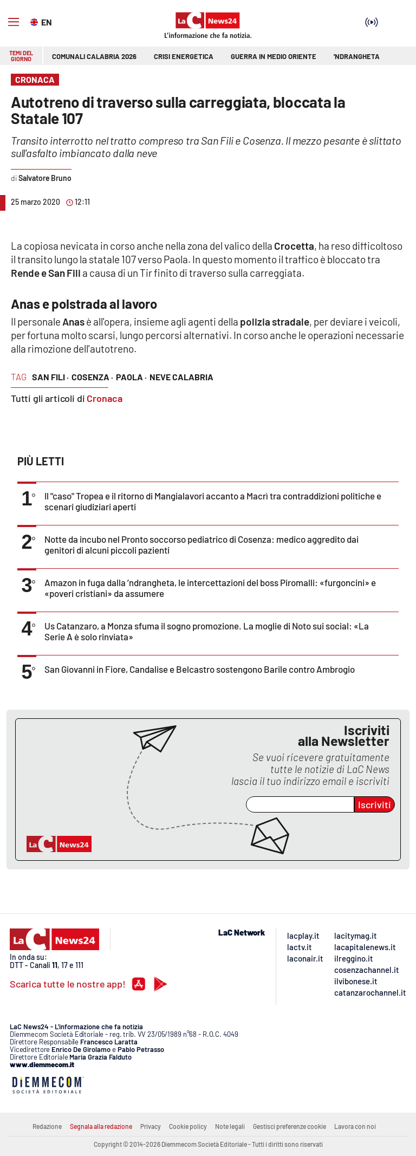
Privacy (150, 1126)
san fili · (50, 377)
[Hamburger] (13, 22)
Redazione (47, 1126)
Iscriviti (374, 804)
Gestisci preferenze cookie (289, 1126)
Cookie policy (188, 1126)
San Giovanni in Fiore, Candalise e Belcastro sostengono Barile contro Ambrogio (199, 669)
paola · (131, 377)
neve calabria (181, 377)
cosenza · (92, 377)
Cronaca (104, 398)
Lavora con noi (355, 1126)
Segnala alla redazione (101, 1126)
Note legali (230, 1126)
